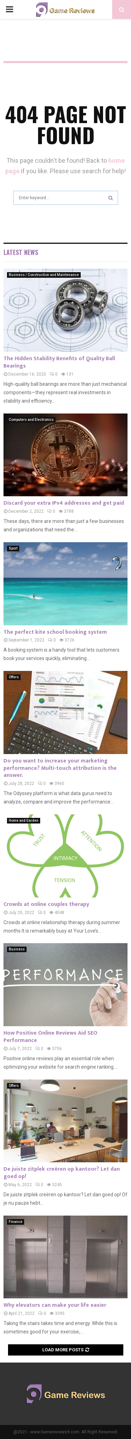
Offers (14, 677)
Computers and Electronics (31, 420)
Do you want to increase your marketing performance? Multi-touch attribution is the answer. (60, 768)
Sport (13, 548)
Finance (15, 1222)
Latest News (20, 252)
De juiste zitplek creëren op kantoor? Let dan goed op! (61, 1172)
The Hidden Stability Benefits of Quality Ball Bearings (59, 362)
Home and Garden (23, 820)
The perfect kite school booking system (55, 632)
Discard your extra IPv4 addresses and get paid (63, 503)
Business (17, 949)
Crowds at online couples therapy (46, 904)
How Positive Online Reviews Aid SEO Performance (50, 1036)
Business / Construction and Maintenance (44, 275)
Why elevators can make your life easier (54, 1305)
